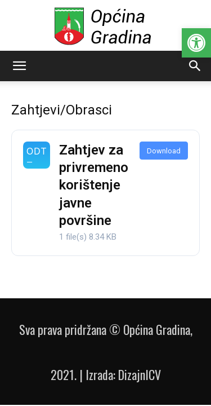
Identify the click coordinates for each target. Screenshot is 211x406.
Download (164, 151)
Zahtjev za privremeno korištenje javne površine (93, 185)
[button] (196, 43)
